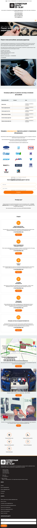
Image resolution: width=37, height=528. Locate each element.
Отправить (18, 192)
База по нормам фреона (5, 487)
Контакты (2, 493)
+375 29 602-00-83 (18, 13)
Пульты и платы (3, 501)
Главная (2, 26)
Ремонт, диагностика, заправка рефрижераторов (9, 499)
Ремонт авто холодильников (5, 507)
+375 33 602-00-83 (18, 14)
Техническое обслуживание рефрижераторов (8, 505)
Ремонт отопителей (4, 513)
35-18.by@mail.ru (18, 17)
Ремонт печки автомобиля (9, 26)
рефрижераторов (12, 131)
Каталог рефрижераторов (5, 489)
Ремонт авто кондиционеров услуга (7, 509)
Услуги (18, 425)
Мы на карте (18, 366)
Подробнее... (18, 234)
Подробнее (18, 395)
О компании (3, 491)
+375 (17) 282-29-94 (18, 15)
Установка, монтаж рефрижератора (7, 503)
